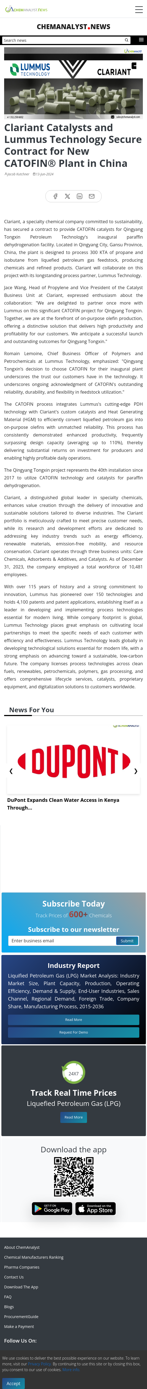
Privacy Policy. (40, 1363)
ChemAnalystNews (73, 26)
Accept (13, 1383)
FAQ (8, 1296)
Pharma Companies (21, 1267)
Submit (127, 940)
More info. (71, 1369)
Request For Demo (73, 1032)
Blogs (9, 1306)
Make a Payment (19, 1326)
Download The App (21, 1286)
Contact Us (14, 1277)
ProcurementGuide (21, 1316)
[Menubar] (139, 9)
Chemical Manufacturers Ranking (33, 1257)
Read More (73, 1117)
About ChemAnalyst (22, 1247)
